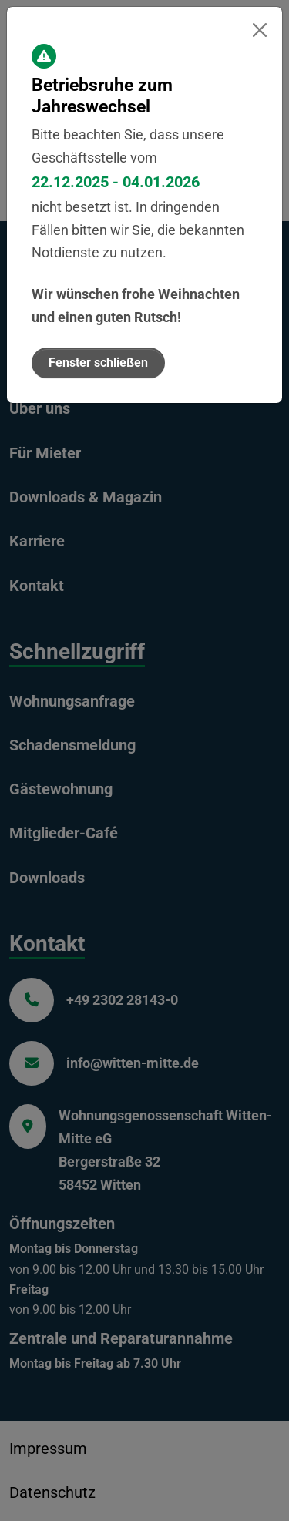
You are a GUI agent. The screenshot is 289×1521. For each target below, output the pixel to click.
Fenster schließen (98, 362)
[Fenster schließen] (259, 29)
